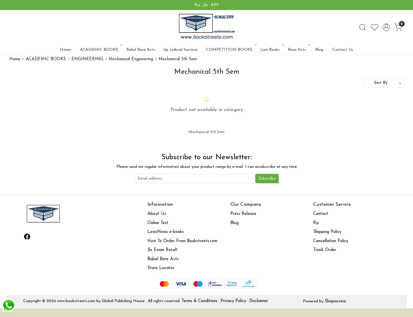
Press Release (243, 214)
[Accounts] (386, 27)
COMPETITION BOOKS (231, 50)
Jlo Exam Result (162, 250)
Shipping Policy (327, 232)
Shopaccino (335, 301)
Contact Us (342, 50)
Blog (319, 50)
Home (65, 50)
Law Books (271, 50)
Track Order (324, 250)
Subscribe (266, 178)
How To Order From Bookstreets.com (182, 241)
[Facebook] (27, 238)
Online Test (157, 223)
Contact (320, 214)
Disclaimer (258, 301)
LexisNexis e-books (165, 232)
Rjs (316, 223)
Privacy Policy (233, 301)
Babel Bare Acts (140, 50)
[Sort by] (384, 82)
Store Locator (160, 268)
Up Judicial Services (180, 50)
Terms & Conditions (199, 301)
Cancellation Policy (330, 241)
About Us (156, 214)
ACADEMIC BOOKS (101, 50)
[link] (362, 27)
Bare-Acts (298, 50)
